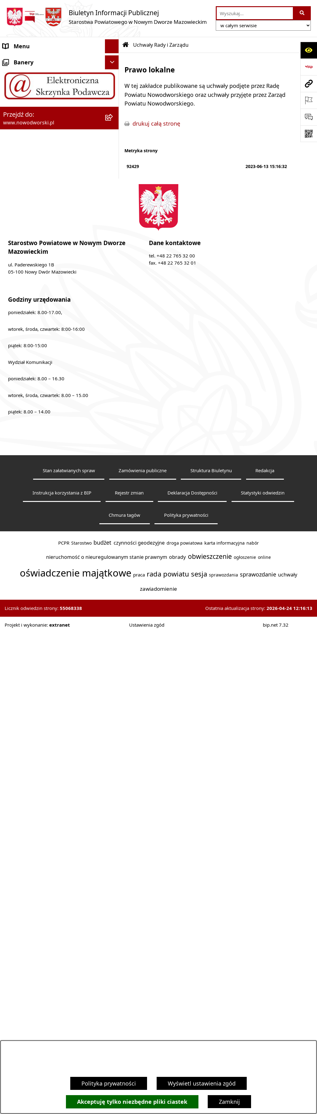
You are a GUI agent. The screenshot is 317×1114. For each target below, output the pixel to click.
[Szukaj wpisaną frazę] (302, 13)
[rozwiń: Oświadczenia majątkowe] (113, 516)
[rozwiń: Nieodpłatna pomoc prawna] (113, 446)
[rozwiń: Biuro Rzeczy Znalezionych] (113, 404)
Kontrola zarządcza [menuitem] (27, 488)
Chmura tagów (124, 1022)
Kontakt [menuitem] (13, 74)
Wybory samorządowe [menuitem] (32, 543)
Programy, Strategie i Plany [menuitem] (38, 390)
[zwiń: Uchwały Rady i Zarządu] (113, 130)
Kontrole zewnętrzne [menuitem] (30, 502)
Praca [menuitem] (10, 376)
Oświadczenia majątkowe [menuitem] (36, 516)
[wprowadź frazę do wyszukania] (255, 13)
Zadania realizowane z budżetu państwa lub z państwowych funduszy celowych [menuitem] (52, 594)
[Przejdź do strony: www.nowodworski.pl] (308, 83)
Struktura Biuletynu (211, 977)
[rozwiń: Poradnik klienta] (113, 363)
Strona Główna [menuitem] (22, 60)
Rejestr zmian (129, 999)
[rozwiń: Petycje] (113, 460)
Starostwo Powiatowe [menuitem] (31, 88)
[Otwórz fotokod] (308, 133)
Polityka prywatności (108, 1083)
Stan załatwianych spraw (69, 977)
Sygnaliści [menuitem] (16, 557)
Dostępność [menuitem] (18, 102)
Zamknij (229, 1101)
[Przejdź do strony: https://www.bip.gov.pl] (308, 66)
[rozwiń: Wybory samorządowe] (113, 544)
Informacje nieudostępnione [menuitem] (40, 571)
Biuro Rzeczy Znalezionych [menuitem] (37, 404)
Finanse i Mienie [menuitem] (24, 418)
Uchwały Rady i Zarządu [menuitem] (33, 129)
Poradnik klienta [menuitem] (24, 362)
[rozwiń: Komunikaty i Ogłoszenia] (113, 432)
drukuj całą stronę (156, 123)
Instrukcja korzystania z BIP (62, 999)
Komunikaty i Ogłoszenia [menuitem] (35, 432)
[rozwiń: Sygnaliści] (113, 558)
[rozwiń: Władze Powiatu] (113, 116)
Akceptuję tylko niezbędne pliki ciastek (132, 1102)
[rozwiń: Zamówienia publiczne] (113, 530)
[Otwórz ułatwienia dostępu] (308, 50)
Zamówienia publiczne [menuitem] (32, 529)
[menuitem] (59, 147)
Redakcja (264, 977)
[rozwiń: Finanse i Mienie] (113, 418)
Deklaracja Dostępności (192, 999)
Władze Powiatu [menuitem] (24, 115)
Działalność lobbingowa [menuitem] (34, 474)
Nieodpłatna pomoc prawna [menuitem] (39, 446)
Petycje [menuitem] (12, 460)
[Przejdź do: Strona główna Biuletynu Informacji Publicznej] (125, 45)
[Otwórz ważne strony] (308, 100)
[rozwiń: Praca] (113, 377)
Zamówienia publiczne (143, 977)
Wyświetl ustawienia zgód (202, 1083)
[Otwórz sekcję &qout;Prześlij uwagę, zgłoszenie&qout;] (308, 117)
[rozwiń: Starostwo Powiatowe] (113, 88)
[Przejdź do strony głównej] (106, 17)
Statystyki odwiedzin (262, 999)
